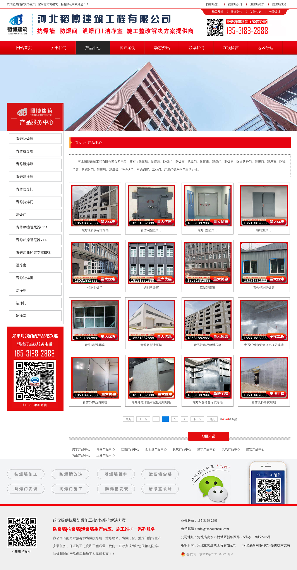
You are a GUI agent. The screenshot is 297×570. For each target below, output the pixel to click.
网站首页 (24, 48)
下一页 (197, 419)
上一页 (143, 419)
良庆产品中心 (182, 449)
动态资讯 (162, 48)
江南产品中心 (130, 449)
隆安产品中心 (255, 449)
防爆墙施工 (213, 4)
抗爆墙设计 (235, 4)
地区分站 (265, 48)
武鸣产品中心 (231, 449)
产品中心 (93, 48)
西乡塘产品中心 (156, 449)
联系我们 (196, 48)
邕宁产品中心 (206, 449)
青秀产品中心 (105, 449)
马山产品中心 (81, 455)
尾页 (212, 419)
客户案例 (127, 48)
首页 (78, 142)
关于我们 (58, 48)
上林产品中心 (105, 455)
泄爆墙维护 (257, 4)
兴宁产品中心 (81, 449)
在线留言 (231, 48)
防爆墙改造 (279, 4)
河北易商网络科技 (255, 545)
